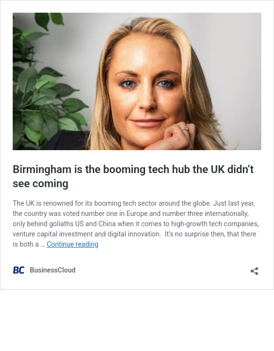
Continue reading (73, 244)
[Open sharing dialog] (254, 267)
